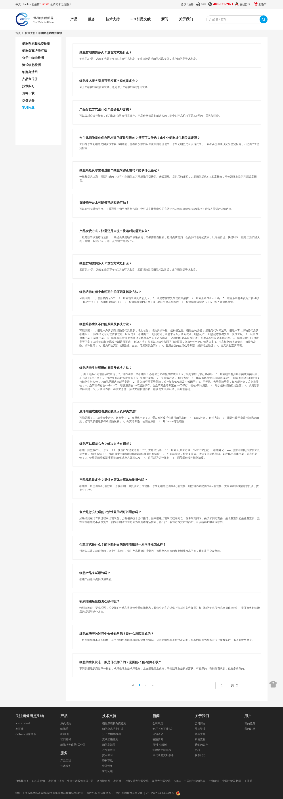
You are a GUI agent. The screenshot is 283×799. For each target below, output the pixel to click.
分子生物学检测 (111, 734)
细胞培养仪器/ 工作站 (73, 744)
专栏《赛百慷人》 (163, 728)
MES (204, 4)
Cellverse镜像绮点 (25, 734)
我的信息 (250, 723)
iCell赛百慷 (38, 780)
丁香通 (248, 780)
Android (25, 723)
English (27, 4)
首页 (18, 33)
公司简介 (200, 723)
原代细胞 (65, 723)
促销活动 (158, 734)
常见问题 (107, 771)
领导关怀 (200, 734)
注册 (191, 4)
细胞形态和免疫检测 (114, 723)
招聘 (197, 750)
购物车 (262, 4)
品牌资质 (200, 728)
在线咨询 (245, 4)
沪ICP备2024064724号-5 (160, 793)
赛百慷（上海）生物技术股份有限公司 (71, 780)
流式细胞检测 (110, 739)
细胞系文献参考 (162, 750)
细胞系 (64, 728)
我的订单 (250, 728)
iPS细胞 (64, 734)
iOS (17, 723)
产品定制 (65, 760)
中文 (18, 4)
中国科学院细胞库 (194, 780)
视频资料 (158, 739)
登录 (183, 4)
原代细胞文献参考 (163, 755)
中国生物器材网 (231, 780)
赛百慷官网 (103, 780)
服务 (91, 19)
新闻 (164, 19)
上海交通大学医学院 (137, 780)
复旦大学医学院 (161, 780)
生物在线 (213, 780)
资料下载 (107, 760)
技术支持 (113, 19)
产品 (73, 19)
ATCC (177, 780)
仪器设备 (107, 765)
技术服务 (65, 765)
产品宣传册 (108, 750)
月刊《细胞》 (160, 744)
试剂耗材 (65, 739)
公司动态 (158, 723)
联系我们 (200, 755)
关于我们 (186, 19)
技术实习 (107, 755)
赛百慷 (19, 728)
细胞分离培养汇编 (112, 728)
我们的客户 (201, 744)
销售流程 (200, 739)
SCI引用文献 (140, 19)
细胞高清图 (108, 744)
